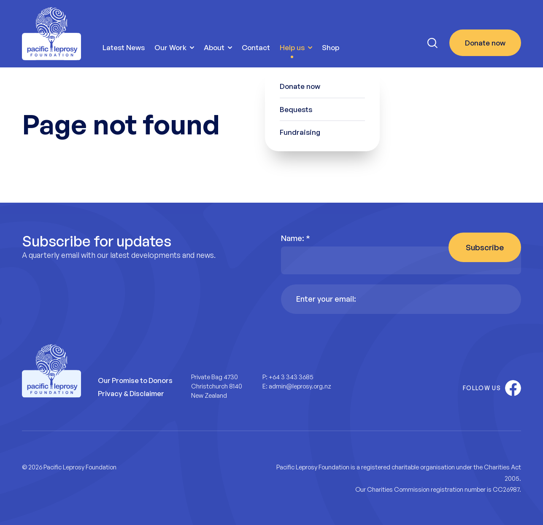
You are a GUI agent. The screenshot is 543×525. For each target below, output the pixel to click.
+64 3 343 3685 (291, 377)
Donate (485, 43)
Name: (295, 238)
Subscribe (485, 247)
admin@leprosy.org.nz (300, 386)
